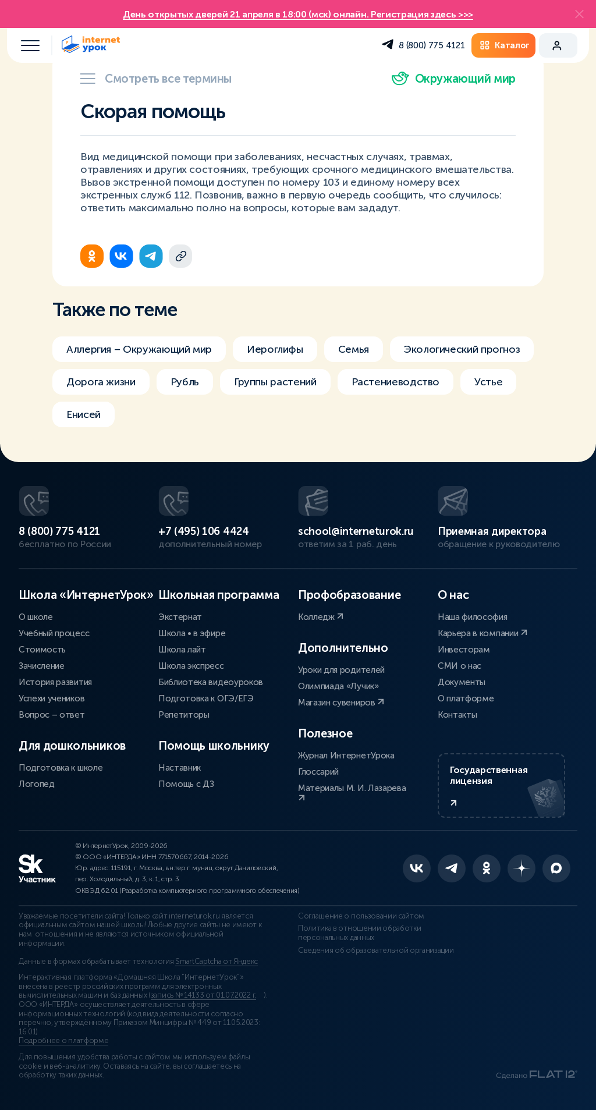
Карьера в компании (482, 633)
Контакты (457, 714)
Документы (461, 682)
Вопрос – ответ (52, 714)
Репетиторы (184, 714)
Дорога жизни (101, 382)
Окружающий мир (454, 78)
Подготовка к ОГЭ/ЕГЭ (206, 698)
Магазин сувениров (341, 702)
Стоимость (42, 649)
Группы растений (275, 382)
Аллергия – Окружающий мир (139, 349)
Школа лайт (182, 649)
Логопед (37, 784)
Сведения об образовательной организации (376, 950)
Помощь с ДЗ (186, 784)
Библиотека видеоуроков (210, 682)
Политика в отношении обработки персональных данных (359, 933)
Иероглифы (275, 349)
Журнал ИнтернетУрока (346, 755)
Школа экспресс (191, 666)
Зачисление (42, 666)
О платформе (466, 698)
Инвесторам (464, 649)
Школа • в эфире (191, 633)
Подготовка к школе (60, 767)
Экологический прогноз (462, 349)
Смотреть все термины (156, 78)
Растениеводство (396, 382)
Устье (488, 382)
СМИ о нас (459, 666)
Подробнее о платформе (63, 1041)
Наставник (179, 767)
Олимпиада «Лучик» (338, 686)
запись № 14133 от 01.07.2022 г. (203, 995)
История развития (55, 682)
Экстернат (180, 617)
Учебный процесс (54, 633)
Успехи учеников (51, 698)
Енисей (83, 414)
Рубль (185, 382)
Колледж (320, 617)
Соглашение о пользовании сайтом (361, 916)
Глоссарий (318, 771)
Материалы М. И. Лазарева (352, 792)
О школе (36, 617)
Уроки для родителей (341, 670)
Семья (353, 349)
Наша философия (473, 617)
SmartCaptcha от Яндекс (216, 961)
